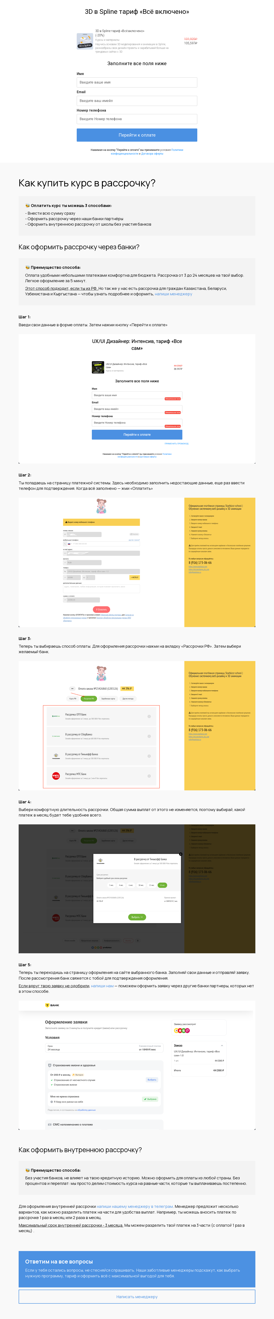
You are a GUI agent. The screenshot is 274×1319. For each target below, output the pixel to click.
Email (81, 92)
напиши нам (102, 985)
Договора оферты (152, 153)
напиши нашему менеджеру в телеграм (135, 1206)
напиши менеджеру (173, 293)
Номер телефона (91, 110)
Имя (80, 74)
